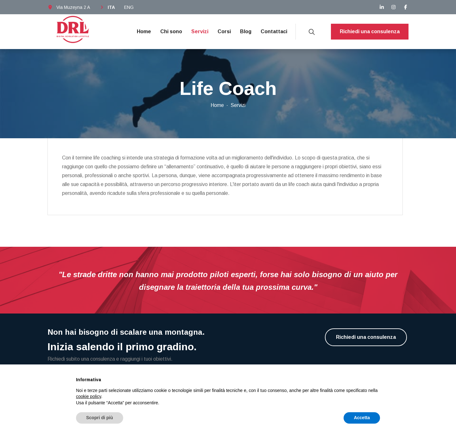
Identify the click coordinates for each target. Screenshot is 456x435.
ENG (129, 7)
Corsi (224, 31)
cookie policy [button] (88, 396)
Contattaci (274, 31)
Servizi (199, 31)
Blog (245, 31)
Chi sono (171, 31)
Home (144, 31)
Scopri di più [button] (99, 417)
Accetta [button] (362, 417)
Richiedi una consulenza (370, 31)
